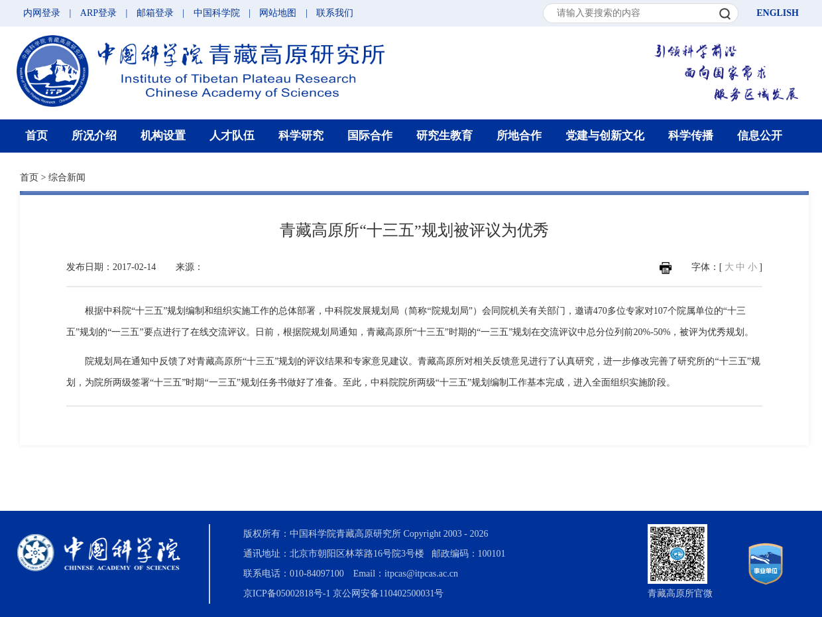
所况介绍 (94, 135)
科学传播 (690, 135)
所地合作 (519, 135)
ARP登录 (98, 13)
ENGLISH (777, 13)
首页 (36, 135)
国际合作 (369, 135)
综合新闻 (67, 177)
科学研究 (300, 135)
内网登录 (41, 13)
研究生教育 (444, 135)
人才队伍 (232, 135)
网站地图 (277, 13)
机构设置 (163, 135)
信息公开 (759, 135)
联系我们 (334, 13)
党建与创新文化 (604, 135)
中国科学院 (217, 13)
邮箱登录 (155, 13)
